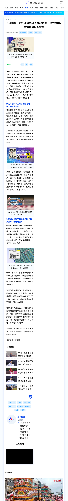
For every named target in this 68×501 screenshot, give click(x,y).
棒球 (31, 30)
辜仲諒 (20, 405)
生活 (14, 17)
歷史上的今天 (21, 483)
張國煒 (28, 405)
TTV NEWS (8, 17)
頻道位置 (6, 480)
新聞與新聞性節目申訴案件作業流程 (41, 478)
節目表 (6, 483)
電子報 (32, 480)
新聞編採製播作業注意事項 (38, 475)
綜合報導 (24, 415)
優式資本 (39, 30)
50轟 (17, 409)
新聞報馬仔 (20, 480)
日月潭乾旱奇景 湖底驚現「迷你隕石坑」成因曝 (27, 423)
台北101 (12, 405)
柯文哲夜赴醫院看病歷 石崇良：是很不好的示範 (27, 434)
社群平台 (6, 485)
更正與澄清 (20, 475)
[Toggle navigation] (61, 2)
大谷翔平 (23, 30)
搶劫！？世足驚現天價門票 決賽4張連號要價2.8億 (27, 429)
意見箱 (19, 478)
